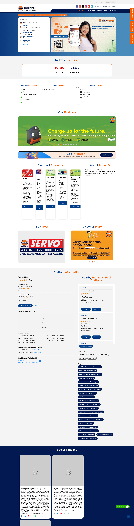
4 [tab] (65, 144)
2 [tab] (84, 50)
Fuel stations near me (26, 15)
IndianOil (84, 288)
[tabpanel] (83, 34)
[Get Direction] (40, 361)
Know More (27, 206)
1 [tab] (82, 50)
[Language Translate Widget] (110, 2)
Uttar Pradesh (40, 15)
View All (36, 305)
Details (96, 309)
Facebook (26, 44)
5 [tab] (68, 144)
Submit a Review (25, 305)
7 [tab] (73, 144)
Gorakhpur (52, 15)
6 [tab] (70, 144)
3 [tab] (63, 144)
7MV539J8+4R (23, 360)
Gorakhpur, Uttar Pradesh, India (28, 362)
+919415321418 (86, 330)
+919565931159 (86, 302)
